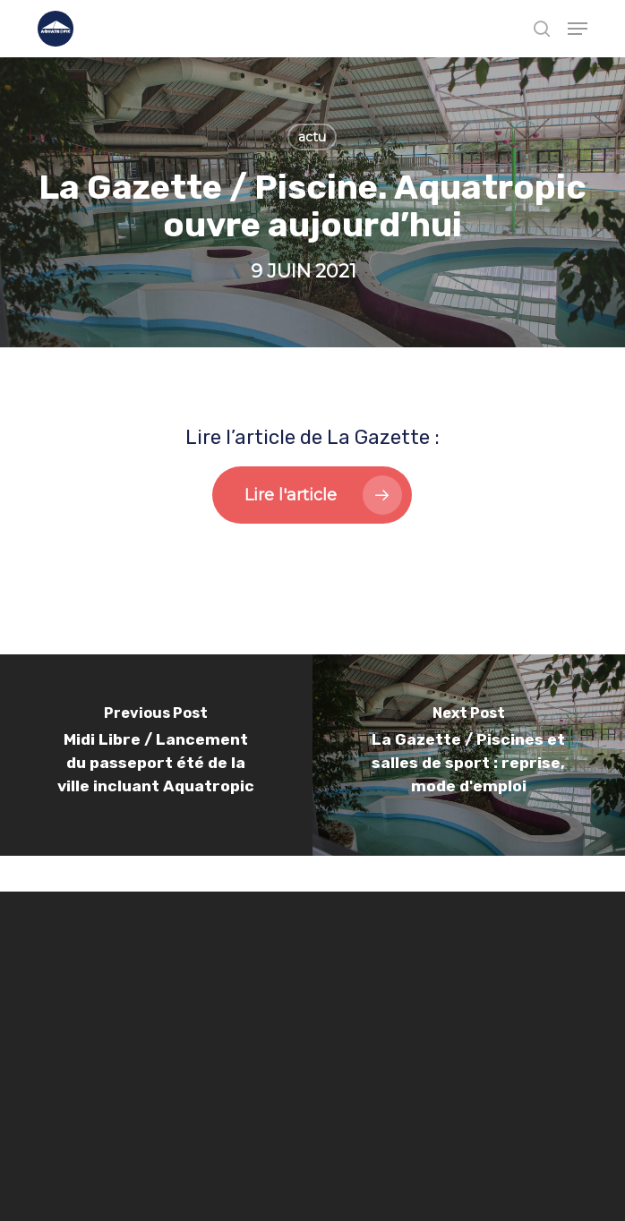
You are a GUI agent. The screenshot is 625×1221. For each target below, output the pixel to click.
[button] (577, 29)
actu (312, 137)
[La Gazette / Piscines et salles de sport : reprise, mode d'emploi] (468, 755)
